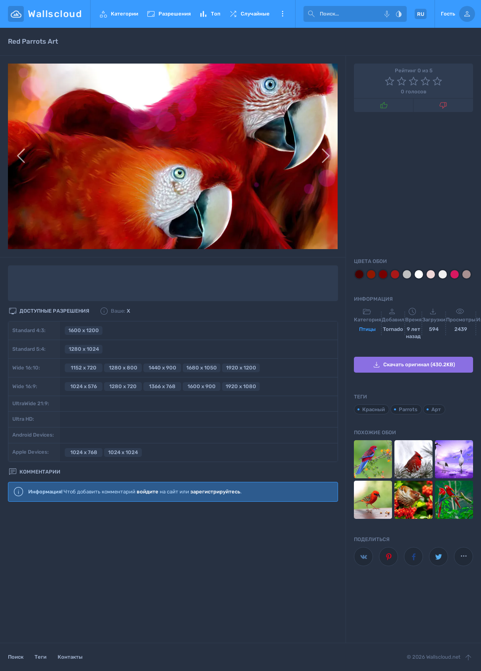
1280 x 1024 (84, 349)
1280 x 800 (123, 368)
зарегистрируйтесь (215, 492)
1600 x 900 (201, 386)
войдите (147, 492)
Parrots (408, 409)
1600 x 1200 (83, 330)
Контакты (70, 657)
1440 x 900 (162, 368)
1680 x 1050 (201, 368)
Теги (40, 657)
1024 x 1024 (123, 452)
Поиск (15, 657)
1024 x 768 (83, 452)
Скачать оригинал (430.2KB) (413, 364)
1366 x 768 (162, 386)
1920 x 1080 (241, 386)
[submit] (311, 14)
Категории (118, 14)
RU (420, 14)
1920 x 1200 (241, 368)
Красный (373, 409)
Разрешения (168, 14)
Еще (282, 14)
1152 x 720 (84, 368)
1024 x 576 (83, 386)
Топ (209, 14)
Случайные (249, 14)
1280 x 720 (123, 386)
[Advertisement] (173, 572)
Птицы (367, 329)
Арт (436, 409)
